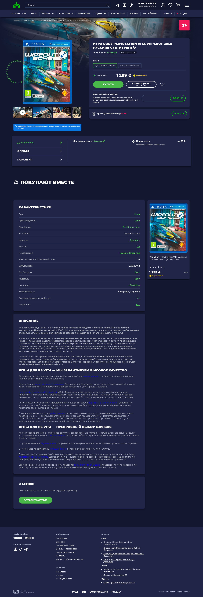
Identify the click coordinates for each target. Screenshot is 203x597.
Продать (179, 113)
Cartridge (134, 285)
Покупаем (61, 572)
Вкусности (118, 13)
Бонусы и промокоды (66, 549)
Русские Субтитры (130, 253)
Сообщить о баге (64, 579)
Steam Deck (66, 13)
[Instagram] (16, 549)
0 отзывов (112, 52)
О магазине (61, 538)
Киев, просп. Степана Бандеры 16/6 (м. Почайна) (121, 549)
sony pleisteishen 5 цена (87, 465)
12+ (138, 246)
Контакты (60, 556)
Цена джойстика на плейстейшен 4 (38, 392)
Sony (137, 220)
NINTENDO (48, 13)
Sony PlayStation (30, 20)
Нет (138, 298)
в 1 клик (178, 98)
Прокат (59, 575)
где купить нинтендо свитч (49, 384)
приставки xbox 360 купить (33, 457)
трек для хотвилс (57, 435)
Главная (16, 20)
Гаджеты (100, 13)
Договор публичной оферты (70, 559)
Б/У (138, 304)
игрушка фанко (58, 449)
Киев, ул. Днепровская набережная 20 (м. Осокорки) (123, 555)
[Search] (107, 5)
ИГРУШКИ (84, 13)
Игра (137, 214)
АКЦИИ (182, 13)
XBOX (34, 13)
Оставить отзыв (35, 500)
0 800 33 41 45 (147, 3)
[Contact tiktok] (21, 549)
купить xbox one (91, 376)
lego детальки (48, 443)
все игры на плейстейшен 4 (103, 403)
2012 (137, 272)
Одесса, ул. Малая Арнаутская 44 (119, 583)
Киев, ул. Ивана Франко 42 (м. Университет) (117, 543)
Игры (62, 20)
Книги (134, 13)
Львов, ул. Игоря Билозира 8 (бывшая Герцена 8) (121, 570)
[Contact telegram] (26, 549)
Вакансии (60, 542)
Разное (167, 13)
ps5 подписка (57, 413)
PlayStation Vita (131, 227)
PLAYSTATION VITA (48, 20)
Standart (135, 240)
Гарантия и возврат (65, 552)
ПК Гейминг (150, 13)
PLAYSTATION (18, 13)
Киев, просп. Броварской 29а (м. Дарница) (119, 561)
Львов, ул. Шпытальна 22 (115, 575)
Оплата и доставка (65, 545)
